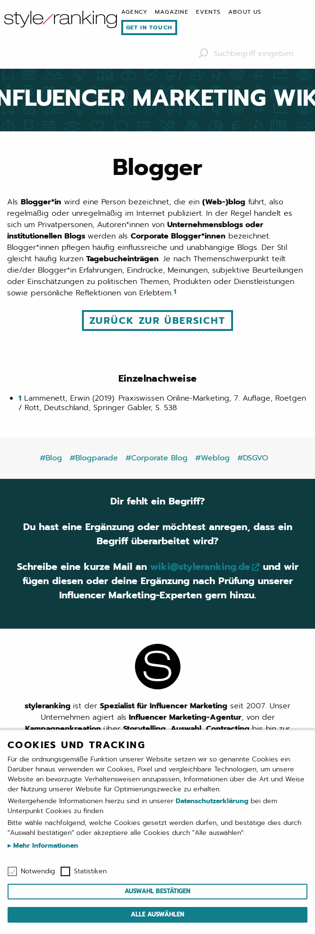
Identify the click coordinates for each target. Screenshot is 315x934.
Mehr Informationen (44, 846)
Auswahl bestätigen (157, 891)
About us (245, 12)
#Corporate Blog (157, 458)
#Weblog (212, 458)
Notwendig (38, 871)
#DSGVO (252, 458)
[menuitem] (134, 12)
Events (208, 12)
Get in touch (149, 27)
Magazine (172, 12)
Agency (134, 12)
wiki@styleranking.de (200, 566)
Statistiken (90, 871)
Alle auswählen (157, 914)
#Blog (51, 458)
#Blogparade (94, 458)
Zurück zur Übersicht (157, 320)
